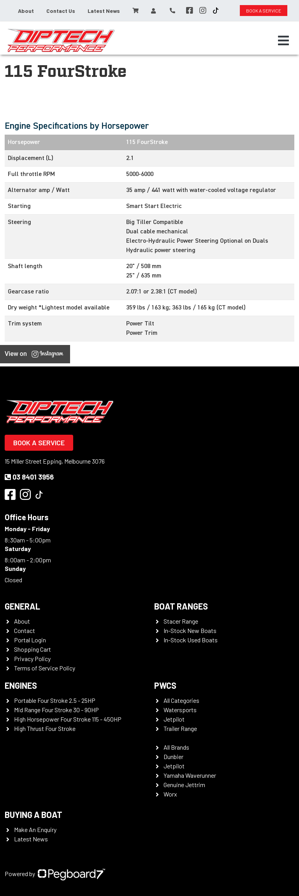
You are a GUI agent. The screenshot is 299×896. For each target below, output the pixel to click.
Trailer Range (180, 728)
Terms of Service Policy (44, 668)
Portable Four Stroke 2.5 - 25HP (54, 700)
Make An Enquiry (35, 829)
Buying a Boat (33, 814)
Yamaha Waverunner (190, 775)
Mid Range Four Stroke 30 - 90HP (56, 709)
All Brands (176, 747)
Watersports (180, 709)
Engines (21, 685)
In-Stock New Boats (190, 630)
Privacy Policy (32, 658)
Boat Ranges (181, 606)
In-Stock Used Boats (191, 640)
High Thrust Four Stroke (45, 728)
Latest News (104, 10)
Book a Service (39, 442)
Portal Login (30, 640)
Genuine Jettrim (184, 784)
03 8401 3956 (29, 477)
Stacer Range (181, 621)
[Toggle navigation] (283, 40)
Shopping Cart (32, 649)
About (26, 10)
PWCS (165, 685)
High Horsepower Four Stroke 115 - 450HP (67, 719)
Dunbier (173, 756)
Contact (24, 630)
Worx (170, 794)
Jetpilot (174, 719)
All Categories (181, 700)
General (22, 606)
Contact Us (60, 10)
